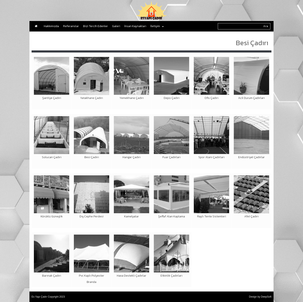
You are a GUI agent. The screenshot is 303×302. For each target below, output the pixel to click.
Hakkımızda (51, 26)
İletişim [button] (157, 26)
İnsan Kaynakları (135, 26)
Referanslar (71, 26)
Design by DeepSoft (260, 296)
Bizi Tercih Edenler (95, 26)
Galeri (116, 26)
